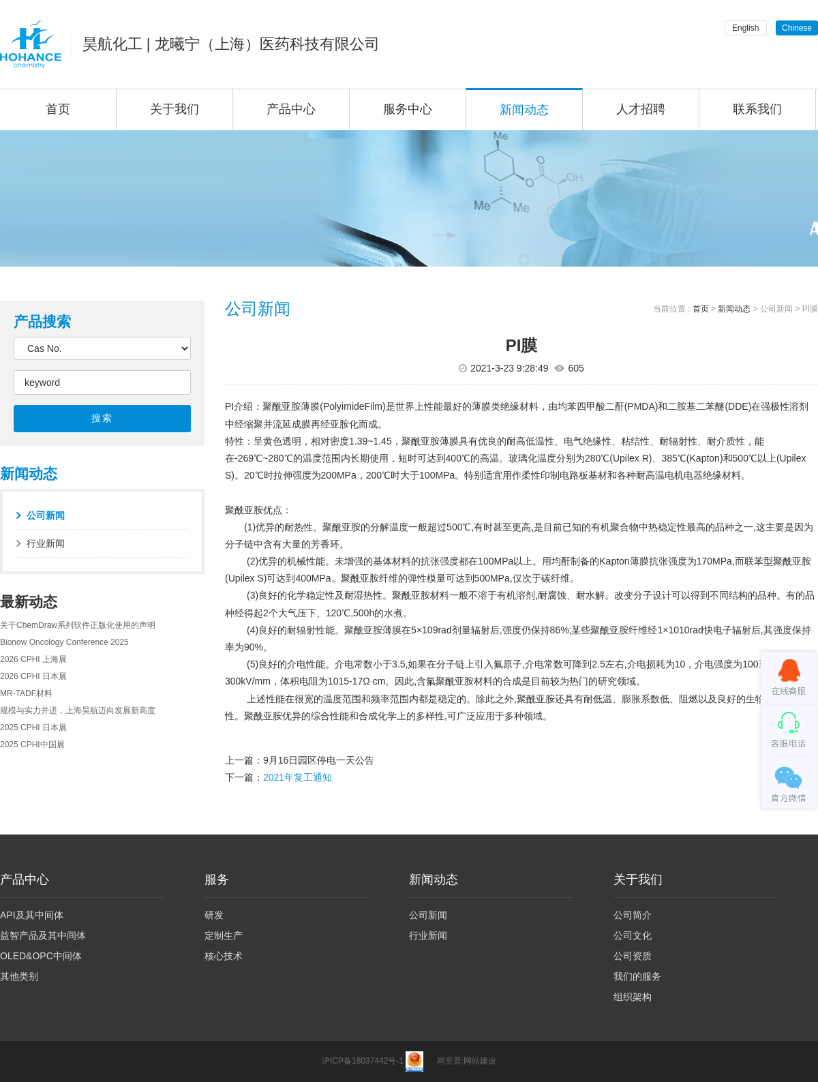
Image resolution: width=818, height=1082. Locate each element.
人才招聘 (640, 109)
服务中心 (407, 109)
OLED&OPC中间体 (41, 955)
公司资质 (633, 955)
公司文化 (633, 935)
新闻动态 (524, 110)
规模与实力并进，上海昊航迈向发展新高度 (77, 710)
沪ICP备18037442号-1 (363, 1061)
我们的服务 (637, 976)
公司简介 (633, 915)
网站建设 (480, 1061)
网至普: (450, 1061)
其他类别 (19, 976)
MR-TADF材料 (26, 693)
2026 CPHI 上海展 (33, 659)
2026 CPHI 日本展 (33, 676)
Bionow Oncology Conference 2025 (64, 642)
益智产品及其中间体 (43, 935)
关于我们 (174, 109)
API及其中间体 (31, 915)
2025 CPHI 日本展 (33, 727)
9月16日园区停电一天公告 (318, 760)
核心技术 (223, 955)
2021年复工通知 (297, 777)
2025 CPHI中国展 (32, 744)
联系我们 (757, 109)
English (745, 28)
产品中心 (291, 109)
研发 (214, 915)
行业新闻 (46, 543)
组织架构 (633, 996)
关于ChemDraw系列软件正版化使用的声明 (77, 625)
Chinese (797, 28)
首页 (701, 309)
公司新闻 (46, 515)
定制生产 (223, 935)
